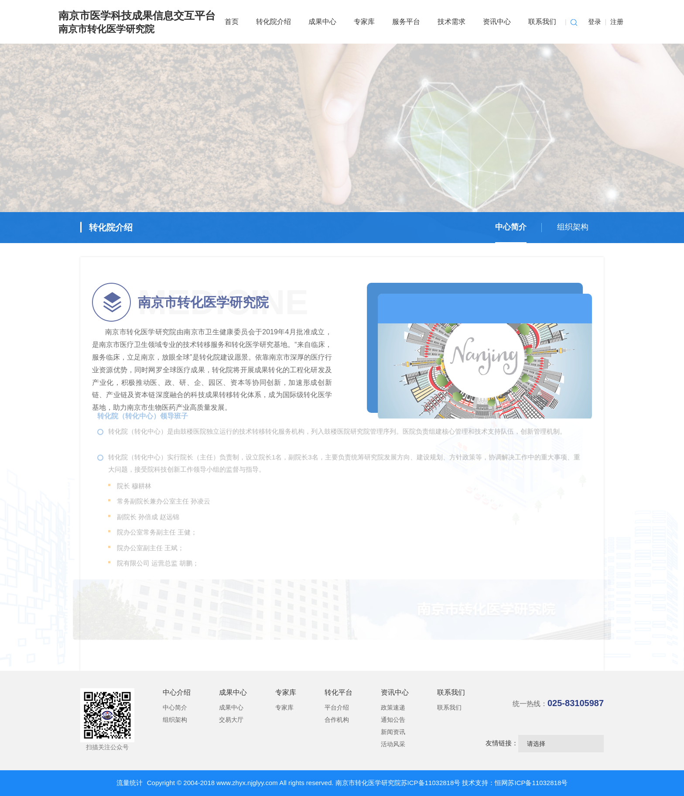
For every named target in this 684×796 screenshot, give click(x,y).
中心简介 (511, 227)
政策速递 (393, 707)
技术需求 (451, 21)
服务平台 (406, 21)
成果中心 (322, 21)
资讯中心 (497, 21)
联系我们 (542, 21)
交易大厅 (231, 719)
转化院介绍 (273, 21)
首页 (232, 21)
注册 (616, 21)
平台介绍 (337, 707)
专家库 (364, 21)
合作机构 (337, 719)
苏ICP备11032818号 (431, 782)
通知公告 (393, 719)
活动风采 (393, 744)
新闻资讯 (393, 731)
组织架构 (572, 227)
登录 (594, 21)
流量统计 (129, 782)
